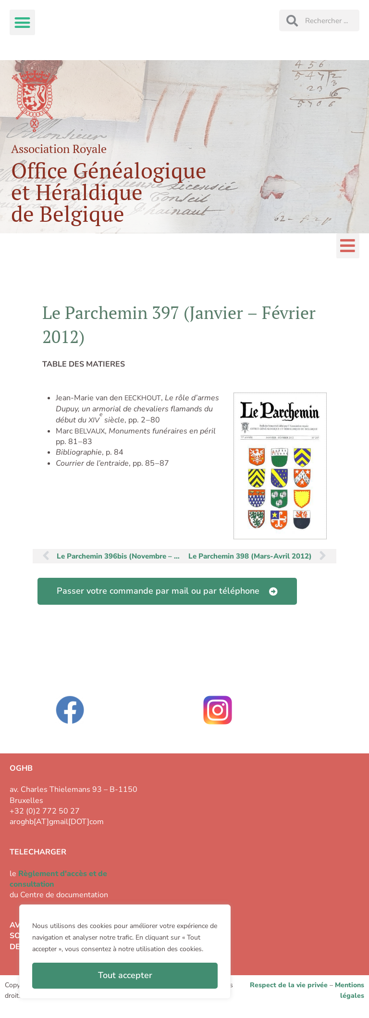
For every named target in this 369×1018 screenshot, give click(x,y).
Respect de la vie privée (289, 985)
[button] (22, 22)
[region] (125, 951)
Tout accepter (125, 975)
